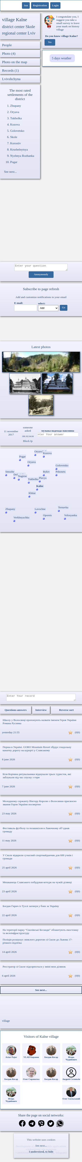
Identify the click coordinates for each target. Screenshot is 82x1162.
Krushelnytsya (19, 149)
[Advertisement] (38, 222)
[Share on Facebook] (22, 1126)
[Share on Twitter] (50, 1126)
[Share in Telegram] (32, 1126)
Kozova (15, 124)
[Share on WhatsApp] (60, 1126)
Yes (49, 42)
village (6, 1023)
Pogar (13, 162)
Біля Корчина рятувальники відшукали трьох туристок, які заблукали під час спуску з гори (37, 778)
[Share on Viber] (41, 1126)
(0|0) (77, 734)
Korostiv (15, 143)
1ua (26, 5)
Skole (13, 137)
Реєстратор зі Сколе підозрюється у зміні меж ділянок (34, 969)
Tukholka (16, 118)
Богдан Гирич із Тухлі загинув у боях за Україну (31, 908)
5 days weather (61, 58)
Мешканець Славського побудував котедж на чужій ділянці (37, 884)
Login (55, 5)
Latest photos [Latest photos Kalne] (41, 348)
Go (63, 309)
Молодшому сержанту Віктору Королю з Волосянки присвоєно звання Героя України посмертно (40, 805)
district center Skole (18, 26)
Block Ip (28, 442)
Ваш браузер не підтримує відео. (41, 329)
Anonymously (41, 276)
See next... (41, 1145)
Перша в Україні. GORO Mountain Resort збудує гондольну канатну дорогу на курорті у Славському (37, 751)
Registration (40, 5)
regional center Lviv (18, 33)
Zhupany (15, 105)
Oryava (14, 112)
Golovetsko (17, 130)
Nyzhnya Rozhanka (22, 155)
